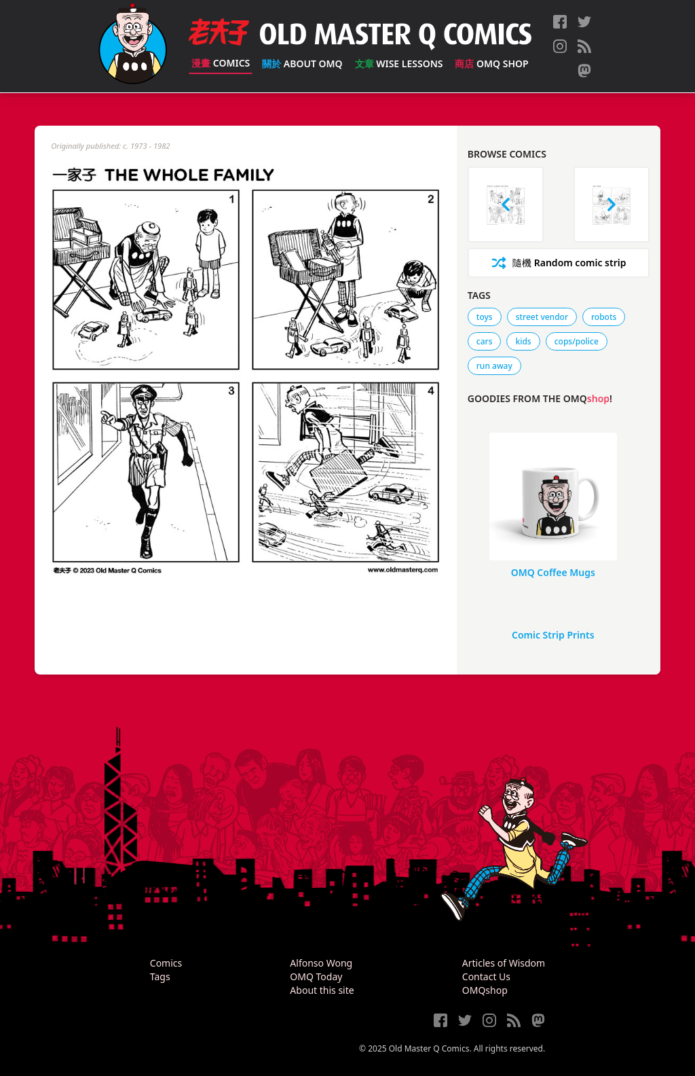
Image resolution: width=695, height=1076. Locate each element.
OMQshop (485, 990)
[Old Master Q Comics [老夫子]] (132, 46)
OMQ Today (316, 976)
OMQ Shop (491, 63)
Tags (160, 976)
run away (494, 366)
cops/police (577, 341)
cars (484, 341)
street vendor (542, 317)
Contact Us (486, 976)
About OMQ (302, 63)
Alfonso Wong (321, 962)
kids (523, 341)
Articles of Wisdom (503, 962)
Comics (220, 62)
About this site (322, 990)
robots (603, 317)
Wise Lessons (399, 63)
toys (484, 317)
